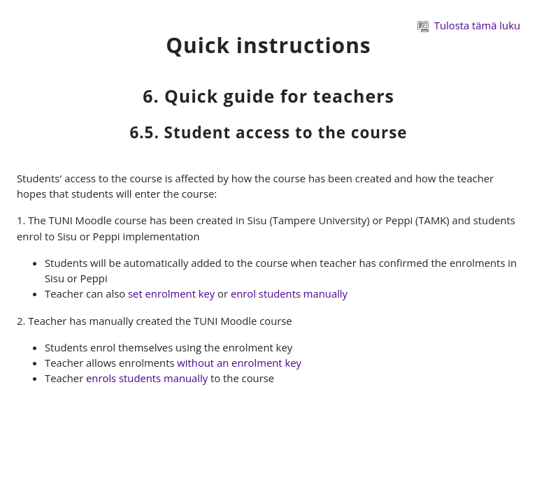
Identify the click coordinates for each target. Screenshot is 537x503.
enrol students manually (289, 293)
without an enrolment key (239, 363)
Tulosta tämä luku (468, 25)
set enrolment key (171, 293)
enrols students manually (147, 378)
